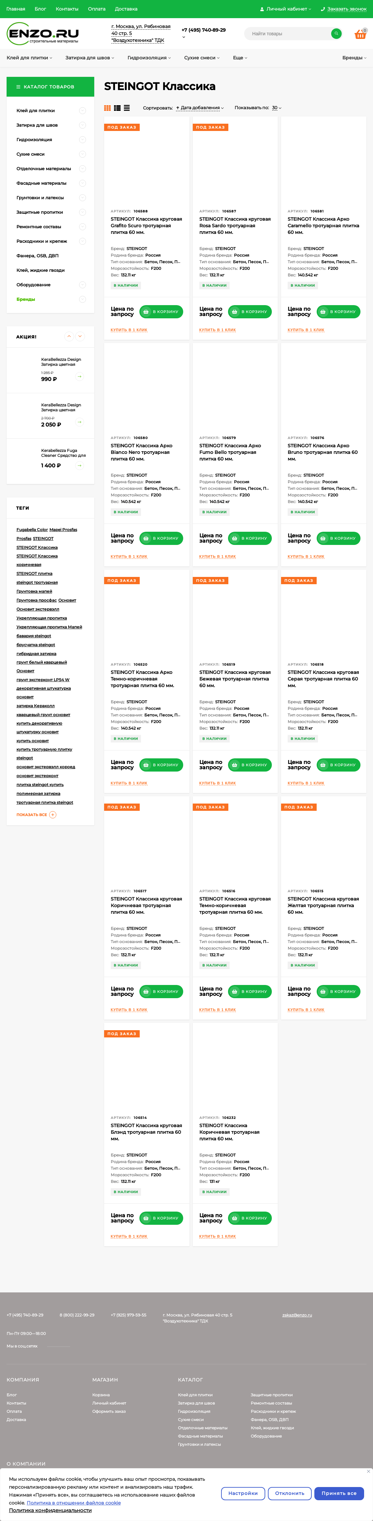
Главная (15, 9)
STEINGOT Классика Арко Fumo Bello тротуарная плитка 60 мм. (230, 452)
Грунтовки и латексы (199, 1444)
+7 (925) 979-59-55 (128, 1315)
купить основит (32, 740)
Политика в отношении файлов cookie (74, 1503)
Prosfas (23, 538)
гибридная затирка (36, 653)
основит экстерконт (37, 775)
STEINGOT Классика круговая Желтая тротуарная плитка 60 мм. (323, 905)
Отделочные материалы (202, 1427)
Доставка (126, 9)
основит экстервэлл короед (45, 766)
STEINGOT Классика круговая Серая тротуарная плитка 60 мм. (323, 678)
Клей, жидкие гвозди (272, 1427)
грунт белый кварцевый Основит (41, 666)
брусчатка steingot (35, 644)
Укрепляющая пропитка (41, 618)
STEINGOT (43, 538)
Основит (67, 600)
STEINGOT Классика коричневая (37, 560)
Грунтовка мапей (34, 591)
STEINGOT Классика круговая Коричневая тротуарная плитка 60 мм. (146, 905)
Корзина (101, 1394)
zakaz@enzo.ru (297, 1315)
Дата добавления (198, 107)
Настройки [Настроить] (243, 1493)
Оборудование (266, 1436)
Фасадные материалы (200, 1436)
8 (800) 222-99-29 (77, 1315)
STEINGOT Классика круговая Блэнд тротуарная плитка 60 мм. (146, 1132)
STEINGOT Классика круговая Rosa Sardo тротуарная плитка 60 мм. (235, 225)
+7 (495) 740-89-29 (204, 30)
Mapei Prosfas (63, 529)
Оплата (96, 9)
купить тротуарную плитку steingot (44, 753)
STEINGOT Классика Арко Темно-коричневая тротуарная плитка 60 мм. (142, 678)
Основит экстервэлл (37, 609)
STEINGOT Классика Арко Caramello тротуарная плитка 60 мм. (323, 225)
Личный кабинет (109, 1403)
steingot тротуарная (37, 582)
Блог (40, 9)
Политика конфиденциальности (50, 1510)
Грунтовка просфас (36, 600)
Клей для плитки (195, 1394)
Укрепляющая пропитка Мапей (49, 626)
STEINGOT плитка (34, 573)
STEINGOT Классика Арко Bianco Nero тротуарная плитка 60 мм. (141, 452)
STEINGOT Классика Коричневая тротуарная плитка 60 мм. (229, 1132)
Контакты (67, 9)
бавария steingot (33, 635)
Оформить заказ (109, 1411)
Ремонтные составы (271, 1403)
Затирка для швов (196, 1403)
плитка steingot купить (40, 784)
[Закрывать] (368, 1471)
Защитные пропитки (272, 1394)
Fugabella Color (32, 529)
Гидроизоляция (194, 1411)
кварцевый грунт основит (43, 714)
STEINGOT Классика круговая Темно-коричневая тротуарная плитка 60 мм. (235, 905)
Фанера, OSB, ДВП (270, 1419)
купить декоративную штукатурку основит (39, 727)
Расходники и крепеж (273, 1411)
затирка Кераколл (35, 705)
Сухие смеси (191, 1419)
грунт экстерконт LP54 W (43, 679)
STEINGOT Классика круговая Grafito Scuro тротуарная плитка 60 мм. (146, 225)
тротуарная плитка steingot (44, 802)
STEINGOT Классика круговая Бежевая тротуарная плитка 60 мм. (235, 678)
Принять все (339, 1493)
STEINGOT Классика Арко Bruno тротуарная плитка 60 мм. (323, 452)
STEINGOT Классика (37, 547)
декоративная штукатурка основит (43, 692)
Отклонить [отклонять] (289, 1493)
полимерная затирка (38, 793)
